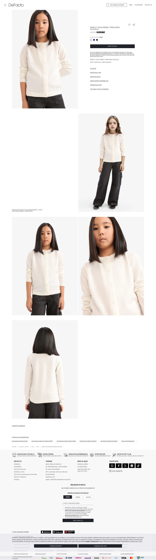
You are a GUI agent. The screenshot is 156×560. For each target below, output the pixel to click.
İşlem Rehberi (50, 474)
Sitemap (16, 479)
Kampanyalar (50, 477)
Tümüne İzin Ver (100, 546)
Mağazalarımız (83, 464)
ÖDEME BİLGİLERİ (95, 85)
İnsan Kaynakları (20, 469)
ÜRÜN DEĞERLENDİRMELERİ (99, 81)
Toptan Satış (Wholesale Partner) (25, 474)
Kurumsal (17, 464)
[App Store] (46, 532)
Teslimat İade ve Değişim (99, 89)
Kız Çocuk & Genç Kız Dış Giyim (66, 441)
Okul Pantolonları (128, 441)
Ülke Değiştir (117, 471)
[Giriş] (130, 5)
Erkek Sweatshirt (105, 554)
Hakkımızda (17, 467)
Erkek (78, 497)
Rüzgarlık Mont (40, 554)
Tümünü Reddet (56, 546)
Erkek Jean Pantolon (21, 554)
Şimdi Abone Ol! (78, 520)
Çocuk (88, 497)
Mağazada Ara (95, 73)
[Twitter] (125, 465)
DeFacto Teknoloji (20, 477)
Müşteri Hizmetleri (84, 469)
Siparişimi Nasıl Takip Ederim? (56, 467)
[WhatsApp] (112, 465)
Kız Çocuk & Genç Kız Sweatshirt (42, 441)
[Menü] (5, 5)
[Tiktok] (138, 465)
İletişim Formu (82, 467)
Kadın (68, 497)
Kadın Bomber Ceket (127, 554)
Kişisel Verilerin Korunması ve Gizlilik (58, 479)
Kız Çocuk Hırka (83, 554)
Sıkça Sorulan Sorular (53, 464)
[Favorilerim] (138, 5)
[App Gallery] (69, 532)
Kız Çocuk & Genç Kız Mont (88, 441)
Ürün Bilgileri (95, 77)
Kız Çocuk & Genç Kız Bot (20, 441)
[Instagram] (132, 465)
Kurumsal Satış (19, 472)
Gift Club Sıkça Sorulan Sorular (56, 472)
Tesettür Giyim (61, 554)
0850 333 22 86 (82, 471)
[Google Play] (58, 532)
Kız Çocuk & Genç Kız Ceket (109, 441)
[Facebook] (119, 465)
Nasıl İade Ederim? (53, 469)
